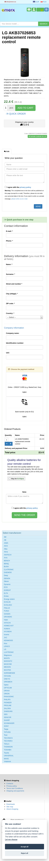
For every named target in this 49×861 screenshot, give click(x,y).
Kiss (5, 643)
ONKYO (7, 679)
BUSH (6, 567)
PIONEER (8, 703)
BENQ (6, 564)
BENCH (7, 561)
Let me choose (11, 840)
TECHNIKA (8, 741)
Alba (5, 549)
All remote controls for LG (37, 136)
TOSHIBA (7, 750)
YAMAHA (7, 762)
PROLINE (7, 705)
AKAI (6, 546)
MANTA (7, 658)
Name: (9, 264)
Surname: (10, 274)
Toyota (6, 753)
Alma (6, 552)
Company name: (12, 333)
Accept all (24, 847)
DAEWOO (8, 572)
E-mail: (9, 231)
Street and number (14, 284)
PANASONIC (9, 697)
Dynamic (7, 584)
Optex (6, 685)
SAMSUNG (8, 711)
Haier (6, 620)
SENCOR (7, 717)
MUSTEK (7, 670)
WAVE (6, 759)
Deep (6, 575)
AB (5, 540)
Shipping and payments (15, 791)
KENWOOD (8, 640)
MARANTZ (8, 661)
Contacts (9, 783)
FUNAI (6, 611)
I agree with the (18, 187)
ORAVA (7, 691)
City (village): (12, 294)
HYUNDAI (8, 632)
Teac (5, 735)
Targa (6, 729)
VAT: (8, 353)
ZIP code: (10, 303)
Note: (24, 492)
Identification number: (15, 343)
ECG (6, 587)
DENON (7, 578)
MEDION (7, 667)
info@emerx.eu (10, 1)
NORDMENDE (9, 673)
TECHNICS (8, 738)
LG (5, 649)
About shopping (12, 809)
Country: (10, 313)
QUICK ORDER (16, 113)
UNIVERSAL (9, 756)
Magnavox (8, 655)
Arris (5, 558)
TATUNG (7, 732)
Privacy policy (11, 786)
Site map (9, 807)
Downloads (10, 804)
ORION (7, 694)
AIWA (6, 543)
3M (5, 537)
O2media (7, 676)
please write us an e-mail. (19, 199)
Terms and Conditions (14, 788)
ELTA (6, 593)
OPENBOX (8, 682)
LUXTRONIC (9, 652)
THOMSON (8, 747)
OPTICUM (8, 688)
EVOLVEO (8, 605)
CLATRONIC (9, 570)
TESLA (6, 744)
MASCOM (8, 664)
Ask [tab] (6, 151)
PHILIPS (7, 700)
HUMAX (7, 629)
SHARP (7, 720)
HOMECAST (9, 626)
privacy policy (25, 187)
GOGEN (7, 614)
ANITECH (7, 555)
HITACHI (7, 623)
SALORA (7, 708)
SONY (6, 726)
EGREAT (7, 590)
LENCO (7, 646)
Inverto (6, 635)
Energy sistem (9, 599)
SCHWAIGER (9, 723)
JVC (5, 638)
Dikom (6, 581)
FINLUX (7, 608)
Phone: (9, 241)
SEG (5, 714)
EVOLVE (7, 602)
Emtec (6, 596)
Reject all (24, 853)
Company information (14, 328)
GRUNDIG (8, 617)
